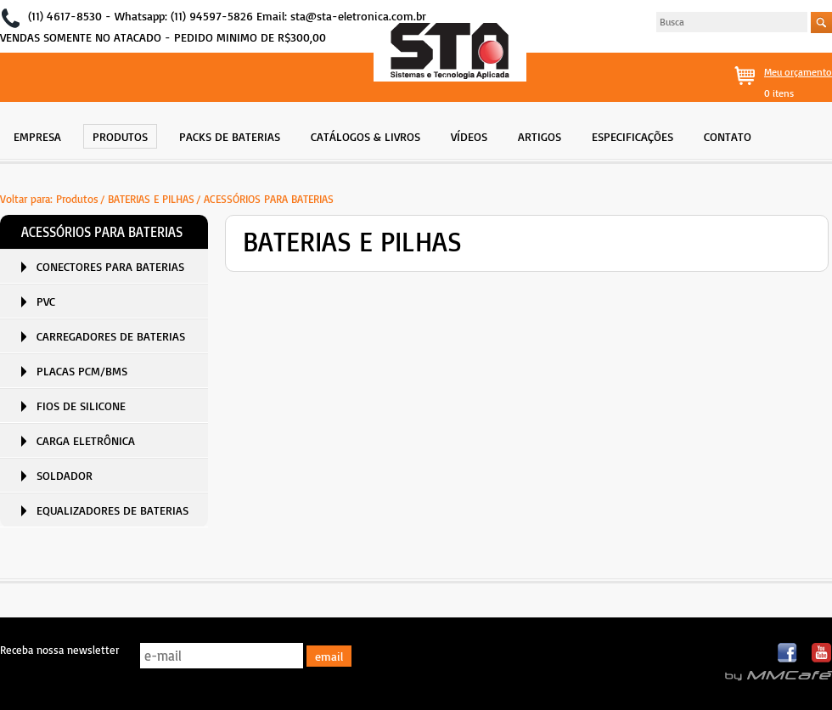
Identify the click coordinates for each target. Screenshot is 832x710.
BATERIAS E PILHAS (151, 199)
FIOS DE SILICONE (81, 405)
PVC (46, 301)
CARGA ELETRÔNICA (86, 440)
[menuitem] (37, 134)
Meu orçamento (798, 71)
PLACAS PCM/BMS (82, 371)
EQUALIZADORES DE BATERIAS (112, 510)
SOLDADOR (65, 475)
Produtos (77, 199)
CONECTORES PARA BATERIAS (110, 266)
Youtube (821, 653)
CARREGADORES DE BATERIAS (111, 336)
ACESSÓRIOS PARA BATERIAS (269, 199)
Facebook (788, 653)
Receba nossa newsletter (59, 649)
